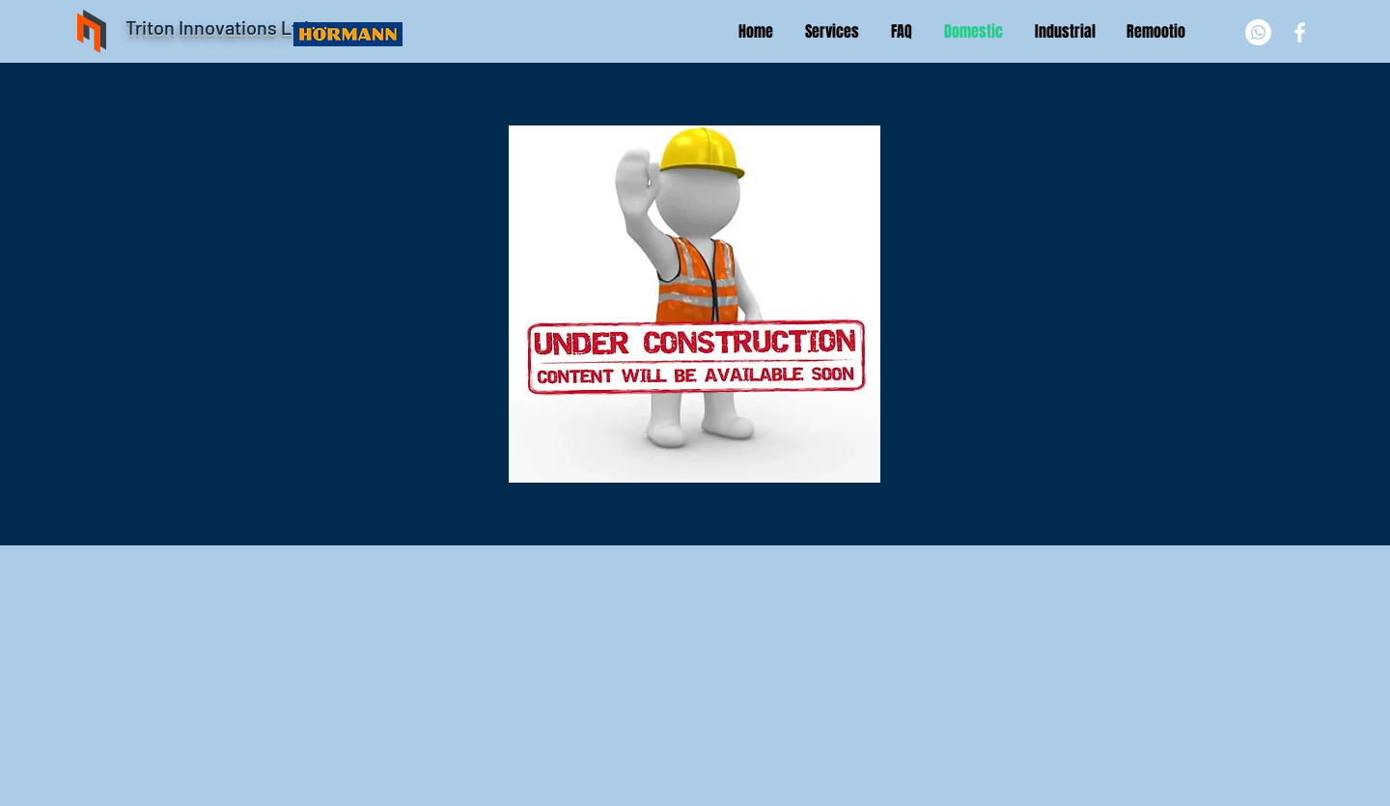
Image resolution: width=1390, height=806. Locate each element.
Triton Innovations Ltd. (219, 27)
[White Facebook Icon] (1300, 32)
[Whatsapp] (1258, 32)
